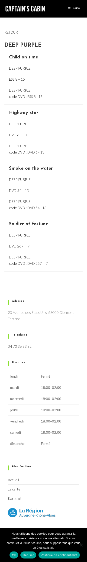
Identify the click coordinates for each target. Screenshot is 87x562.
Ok (14, 555)
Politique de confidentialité (59, 555)
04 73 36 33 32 (20, 346)
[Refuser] (81, 545)
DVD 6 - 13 (35, 152)
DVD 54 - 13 (36, 208)
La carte (14, 489)
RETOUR (11, 32)
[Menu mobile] (75, 8)
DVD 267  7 (37, 263)
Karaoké (14, 498)
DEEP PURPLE (19, 90)
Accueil (13, 480)
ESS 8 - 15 (34, 96)
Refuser (28, 555)
